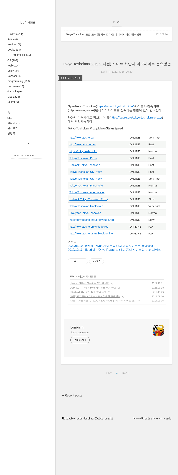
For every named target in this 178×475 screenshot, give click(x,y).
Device (14, 49)
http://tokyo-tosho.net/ (82, 196)
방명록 (11, 133)
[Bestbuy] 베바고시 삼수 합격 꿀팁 (88, 343)
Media (13, 96)
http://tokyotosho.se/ (81, 189)
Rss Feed (67, 470)
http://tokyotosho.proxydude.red (88, 278)
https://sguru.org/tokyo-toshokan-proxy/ (136, 169)
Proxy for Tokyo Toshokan (85, 264)
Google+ (109, 470)
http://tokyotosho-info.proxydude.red (91, 271)
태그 (10, 117)
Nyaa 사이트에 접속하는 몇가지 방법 (89, 335)
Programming (18, 81)
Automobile (21, 54)
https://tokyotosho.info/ (83, 203)
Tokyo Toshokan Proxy (83, 209)
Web (13, 65)
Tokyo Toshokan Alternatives (86, 244)
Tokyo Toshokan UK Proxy (85, 223)
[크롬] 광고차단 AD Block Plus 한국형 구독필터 (95, 348)
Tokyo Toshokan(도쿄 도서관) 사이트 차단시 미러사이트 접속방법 (104, 34)
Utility (13, 70)
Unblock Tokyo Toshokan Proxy (88, 251)
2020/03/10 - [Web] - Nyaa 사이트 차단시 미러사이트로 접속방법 (110, 297)
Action (13, 39)
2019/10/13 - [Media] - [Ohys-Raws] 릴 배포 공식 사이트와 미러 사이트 (114, 301)
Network (14, 75)
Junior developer (79, 384)
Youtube (99, 470)
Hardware (15, 86)
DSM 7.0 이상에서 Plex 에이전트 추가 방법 (93, 339)
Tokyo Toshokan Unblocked (86, 257)
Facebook (89, 470)
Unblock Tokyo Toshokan (84, 216)
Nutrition (14, 44)
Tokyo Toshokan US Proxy (85, 230)
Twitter (80, 470)
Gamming (15, 91)
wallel (168, 470)
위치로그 (12, 128)
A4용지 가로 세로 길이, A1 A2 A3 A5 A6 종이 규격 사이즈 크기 (103, 352)
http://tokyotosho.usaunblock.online (91, 285)
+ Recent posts (72, 447)
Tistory (148, 470)
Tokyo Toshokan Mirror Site (86, 237)
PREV (108, 424)
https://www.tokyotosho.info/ (115, 158)
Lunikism (27, 22)
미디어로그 (13, 122)
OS (12, 60)
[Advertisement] (117, 123)
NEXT (125, 424)
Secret (13, 101)
